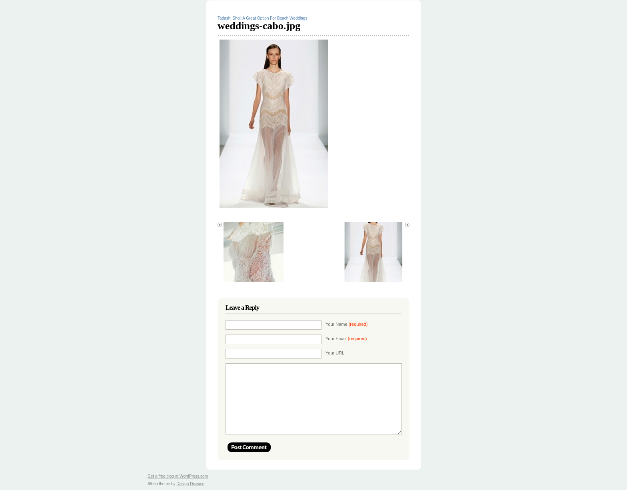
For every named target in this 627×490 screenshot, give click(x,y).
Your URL (334, 353)
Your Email (346, 338)
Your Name (346, 324)
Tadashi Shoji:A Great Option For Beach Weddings (262, 18)
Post (249, 447)
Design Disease (190, 484)
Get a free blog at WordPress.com (178, 476)
